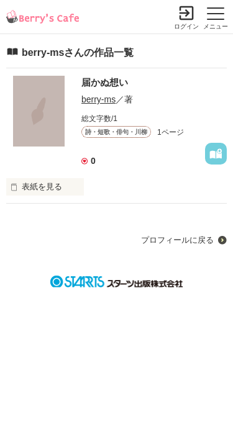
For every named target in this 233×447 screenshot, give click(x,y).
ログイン (186, 26)
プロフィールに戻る (177, 240)
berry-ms (98, 99)
